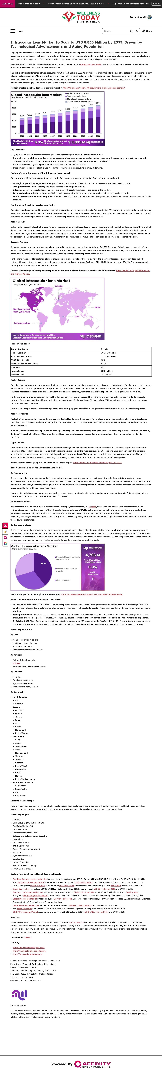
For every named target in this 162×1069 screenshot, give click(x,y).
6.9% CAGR (116, 885)
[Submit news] (5, 526)
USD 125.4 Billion (66, 885)
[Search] (115, 31)
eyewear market (37, 885)
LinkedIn (27, 937)
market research (76, 922)
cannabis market (24, 908)
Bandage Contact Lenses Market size (30, 879)
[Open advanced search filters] (137, 31)
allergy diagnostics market (35, 895)
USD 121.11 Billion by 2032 (80, 905)
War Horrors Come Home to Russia (27, 3)
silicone (93, 507)
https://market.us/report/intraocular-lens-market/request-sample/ (94, 88)
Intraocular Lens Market (91, 64)
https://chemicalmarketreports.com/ (29, 951)
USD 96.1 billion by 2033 (83, 892)
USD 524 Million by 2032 (104, 889)
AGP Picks (7, 4)
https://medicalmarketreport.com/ (29, 947)
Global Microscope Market (25, 899)
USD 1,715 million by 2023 (96, 912)
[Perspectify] (5, 531)
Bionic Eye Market (21, 889)
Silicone (16, 663)
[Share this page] (147, 31)
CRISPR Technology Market (25, 912)
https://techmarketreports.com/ (27, 954)
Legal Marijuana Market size (26, 905)
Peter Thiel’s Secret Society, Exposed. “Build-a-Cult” (82, 3)
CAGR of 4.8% (132, 892)
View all (156, 3)
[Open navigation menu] (16, 31)
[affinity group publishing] (5, 537)
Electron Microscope (63, 899)
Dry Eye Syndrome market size (30, 882)
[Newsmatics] (5, 543)
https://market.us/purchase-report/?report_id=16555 (97, 462)
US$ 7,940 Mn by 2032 (83, 882)
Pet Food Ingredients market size (28, 892)
